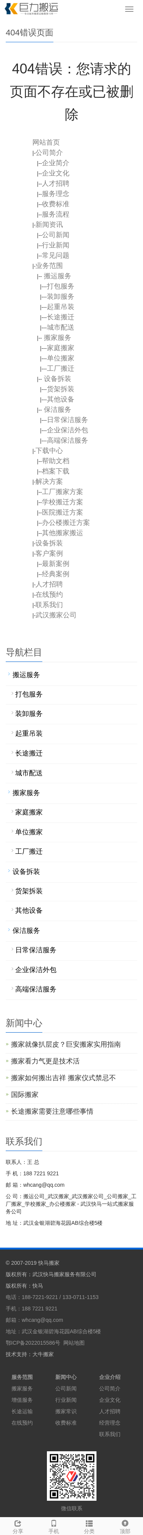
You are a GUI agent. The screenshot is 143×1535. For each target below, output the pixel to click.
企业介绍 (110, 1377)
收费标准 (66, 1423)
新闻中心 (66, 1377)
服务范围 (22, 1377)
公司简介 (110, 1388)
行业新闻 (66, 1400)
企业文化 (110, 1400)
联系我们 (110, 1434)
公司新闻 (66, 1388)
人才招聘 (110, 1411)
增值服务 (22, 1400)
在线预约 (22, 1423)
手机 (54, 1525)
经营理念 (110, 1423)
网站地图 (74, 1343)
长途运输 (22, 1411)
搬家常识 (66, 1411)
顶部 (125, 1525)
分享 (18, 1525)
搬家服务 (22, 1388)
